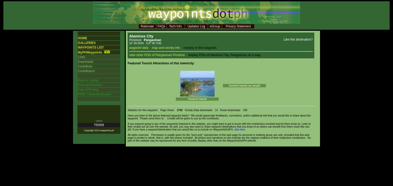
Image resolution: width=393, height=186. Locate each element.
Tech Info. (176, 26)
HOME (82, 38)
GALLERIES (87, 43)
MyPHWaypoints (90, 52)
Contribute (85, 66)
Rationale (147, 26)
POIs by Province (90, 85)
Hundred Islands (197, 99)
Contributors (86, 71)
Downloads (85, 62)
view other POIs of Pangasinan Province (157, 55)
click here (239, 129)
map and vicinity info (166, 48)
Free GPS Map (88, 89)
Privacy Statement (238, 26)
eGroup (215, 26)
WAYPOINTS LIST (91, 47)
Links (81, 57)
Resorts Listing (88, 80)
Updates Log (196, 26)
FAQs (161, 26)
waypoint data (138, 48)
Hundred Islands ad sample (244, 85)
